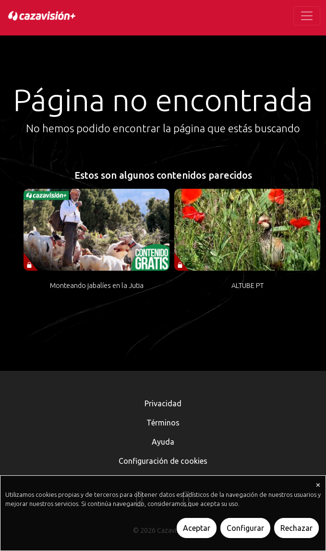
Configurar (245, 528)
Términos (163, 422)
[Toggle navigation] (306, 15)
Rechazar (296, 528)
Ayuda (163, 441)
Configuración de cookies (163, 461)
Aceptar (196, 528)
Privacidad (163, 403)
